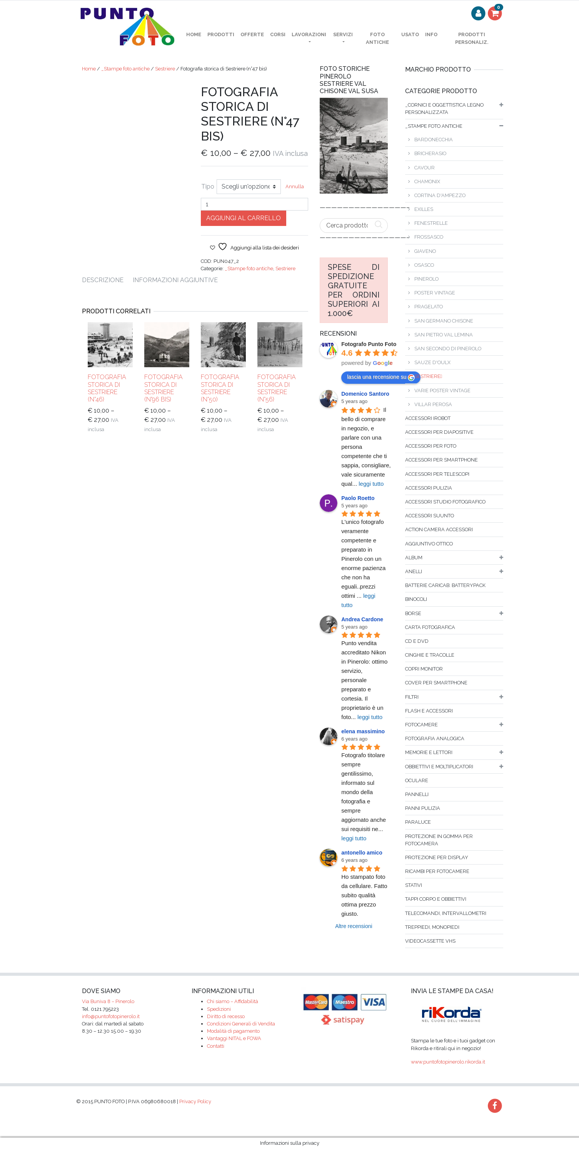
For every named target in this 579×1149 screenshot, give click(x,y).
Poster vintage (434, 293)
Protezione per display (436, 857)
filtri (412, 697)
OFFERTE (252, 34)
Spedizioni (219, 1009)
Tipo (207, 186)
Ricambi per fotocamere (437, 871)
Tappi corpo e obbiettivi (435, 899)
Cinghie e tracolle (429, 655)
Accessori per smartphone (441, 460)
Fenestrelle (431, 223)
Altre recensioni (353, 926)
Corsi (277, 34)
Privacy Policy (195, 1101)
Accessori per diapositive (439, 432)
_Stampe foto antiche (125, 69)
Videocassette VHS (430, 941)
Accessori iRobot (428, 418)
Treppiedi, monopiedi (432, 927)
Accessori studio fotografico (445, 502)
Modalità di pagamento (233, 1031)
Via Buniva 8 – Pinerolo (108, 1001)
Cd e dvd (417, 641)
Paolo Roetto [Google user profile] (357, 498)
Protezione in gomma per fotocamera (439, 839)
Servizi (343, 34)
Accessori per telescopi (437, 474)
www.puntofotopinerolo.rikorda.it (448, 1062)
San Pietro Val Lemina (443, 335)
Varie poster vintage (442, 390)
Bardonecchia (433, 139)
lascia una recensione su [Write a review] (381, 377)
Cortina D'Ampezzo (440, 195)
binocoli (416, 599)
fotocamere (421, 725)
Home (89, 69)
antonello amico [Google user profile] (361, 853)
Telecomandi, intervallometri (445, 913)
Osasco (424, 265)
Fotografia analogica (434, 738)
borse (413, 613)
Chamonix (427, 181)
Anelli (413, 571)
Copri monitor (424, 669)
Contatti (215, 1046)
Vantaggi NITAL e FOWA (234, 1038)
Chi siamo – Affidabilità (232, 1001)
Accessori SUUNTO (429, 515)
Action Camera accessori (439, 529)
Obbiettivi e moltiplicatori (439, 766)
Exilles (423, 209)
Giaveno (425, 251)
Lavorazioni (309, 34)
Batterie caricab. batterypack (445, 585)
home (193, 34)
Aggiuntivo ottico (429, 544)
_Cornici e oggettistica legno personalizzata (444, 108)
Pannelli (417, 794)
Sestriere (165, 69)
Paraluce (418, 822)
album (413, 557)
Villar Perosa (433, 404)
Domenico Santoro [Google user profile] (365, 394)
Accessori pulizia (428, 488)
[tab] (107, 280)
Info (431, 34)
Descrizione (102, 280)
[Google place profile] (368, 344)
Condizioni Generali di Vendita (241, 1024)
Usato (410, 34)
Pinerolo (426, 279)
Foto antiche (377, 38)
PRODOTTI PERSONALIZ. (471, 38)
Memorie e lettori (428, 752)
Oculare (416, 780)
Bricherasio (430, 153)
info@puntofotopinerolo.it (111, 1016)
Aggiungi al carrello (243, 218)
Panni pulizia (422, 808)
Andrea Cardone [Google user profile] (362, 619)
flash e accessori (429, 711)
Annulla (294, 186)
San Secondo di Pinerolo (447, 348)
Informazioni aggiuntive (175, 280)
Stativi (413, 885)
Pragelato (428, 306)
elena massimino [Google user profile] (363, 731)
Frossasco (428, 237)
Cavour (424, 168)
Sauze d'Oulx (432, 362)
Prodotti (220, 34)
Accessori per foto (430, 446)
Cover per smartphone (436, 683)
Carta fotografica (430, 627)
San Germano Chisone (443, 321)
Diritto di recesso (226, 1016)
